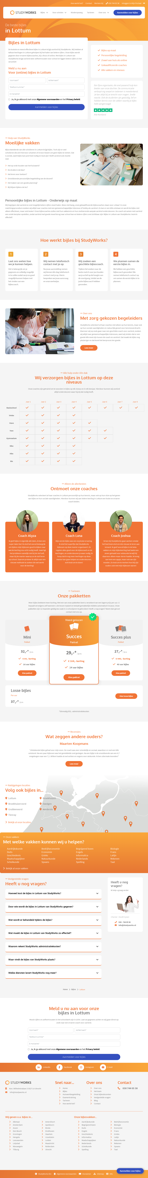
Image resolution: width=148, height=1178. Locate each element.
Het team (97, 1091)
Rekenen (114, 858)
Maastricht (49, 1143)
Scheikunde (13, 862)
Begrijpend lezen (84, 848)
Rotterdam (49, 1146)
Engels (79, 852)
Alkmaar (16, 1122)
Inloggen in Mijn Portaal (133, 3)
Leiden (48, 1140)
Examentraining (69, 1097)
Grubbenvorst (14, 809)
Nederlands (82, 858)
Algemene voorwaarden (48, 99)
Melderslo (46, 809)
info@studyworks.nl (18, 1092)
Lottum (10, 798)
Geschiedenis (14, 855)
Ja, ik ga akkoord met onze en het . (45, 99)
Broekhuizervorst (15, 803)
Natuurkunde (48, 858)
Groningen (17, 1134)
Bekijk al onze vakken (15, 868)
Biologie (114, 848)
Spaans (45, 862)
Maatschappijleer (16, 858)
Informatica (82, 855)
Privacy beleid (73, 99)
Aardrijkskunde (15, 848)
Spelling (80, 862)
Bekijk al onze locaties (18, 822)
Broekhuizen (48, 798)
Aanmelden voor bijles (130, 1171)
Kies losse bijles (126, 696)
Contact (89, 3)
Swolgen (46, 803)
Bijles (44, 12)
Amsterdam (18, 1125)
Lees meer (89, 348)
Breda (47, 1128)
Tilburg (16, 1149)
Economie (47, 852)
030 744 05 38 (112, 3)
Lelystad (16, 1143)
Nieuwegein (18, 1146)
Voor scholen (59, 12)
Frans (113, 852)
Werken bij (98, 3)
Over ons (104, 12)
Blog (96, 1100)
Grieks (45, 855)
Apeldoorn (49, 1125)
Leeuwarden (18, 1140)
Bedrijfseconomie (51, 848)
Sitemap (99, 1174)
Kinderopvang (77, 12)
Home (65, 989)
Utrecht (48, 1149)
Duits (9, 852)
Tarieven (90, 12)
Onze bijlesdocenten (102, 1094)
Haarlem (48, 1134)
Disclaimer (85, 1174)
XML (109, 1174)
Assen (15, 1128)
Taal (112, 862)
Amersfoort (50, 1122)
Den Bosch (17, 1131)
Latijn (113, 855)
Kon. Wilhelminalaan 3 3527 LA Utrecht (25, 1088)
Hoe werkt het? (77, 3)
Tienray (10, 814)
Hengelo (16, 1137)
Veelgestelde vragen (102, 1097)
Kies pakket (27, 673)
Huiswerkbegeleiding (71, 1094)
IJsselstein (49, 1137)
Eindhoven (49, 1131)
